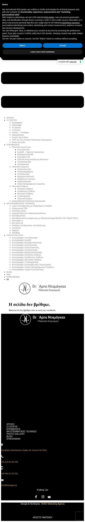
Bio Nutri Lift (17, 223)
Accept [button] (63, 45)
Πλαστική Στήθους (20, 186)
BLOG (9, 272)
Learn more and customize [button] (42, 52)
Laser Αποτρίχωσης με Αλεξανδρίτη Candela (32, 206)
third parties (49, 17)
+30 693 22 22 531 (9, 473)
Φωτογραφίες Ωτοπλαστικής (24, 245)
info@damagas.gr (9, 485)
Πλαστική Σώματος (20, 167)
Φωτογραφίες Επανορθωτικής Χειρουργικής (31, 264)
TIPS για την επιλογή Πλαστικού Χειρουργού (32, 140)
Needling (16, 233)
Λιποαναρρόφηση (25, 171)
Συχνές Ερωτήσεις (20, 137)
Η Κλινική (16, 130)
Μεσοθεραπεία (18, 215)
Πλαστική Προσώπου (21, 147)
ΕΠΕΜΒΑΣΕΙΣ (12, 144)
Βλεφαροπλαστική (25, 154)
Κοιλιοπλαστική (24, 169)
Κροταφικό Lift (23, 157)
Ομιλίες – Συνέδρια (20, 132)
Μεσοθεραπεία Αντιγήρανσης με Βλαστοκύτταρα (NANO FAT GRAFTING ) (45, 218)
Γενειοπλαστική (24, 162)
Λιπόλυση (16, 228)
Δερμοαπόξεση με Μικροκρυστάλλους (29, 213)
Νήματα (15, 230)
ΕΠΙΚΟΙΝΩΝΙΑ (13, 277)
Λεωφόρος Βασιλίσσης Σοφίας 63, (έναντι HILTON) (24, 450)
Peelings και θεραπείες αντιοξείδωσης (29, 225)
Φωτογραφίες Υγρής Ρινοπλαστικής (28, 269)
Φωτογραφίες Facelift (21, 240)
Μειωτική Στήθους (25, 193)
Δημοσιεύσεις (18, 135)
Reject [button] (22, 45)
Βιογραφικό (17, 122)
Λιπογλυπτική (23, 174)
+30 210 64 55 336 (9, 462)
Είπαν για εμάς (18, 142)
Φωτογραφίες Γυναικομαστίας (25, 262)
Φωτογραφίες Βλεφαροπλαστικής (27, 242)
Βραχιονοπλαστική (25, 176)
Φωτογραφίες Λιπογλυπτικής (25, 250)
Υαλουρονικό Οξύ (19, 208)
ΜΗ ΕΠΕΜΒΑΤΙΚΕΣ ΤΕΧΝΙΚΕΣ (20, 203)
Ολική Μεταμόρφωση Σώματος (31, 184)
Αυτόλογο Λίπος (19, 211)
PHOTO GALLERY (14, 235)
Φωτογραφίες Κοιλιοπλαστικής (25, 247)
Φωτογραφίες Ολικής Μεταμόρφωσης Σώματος (33, 267)
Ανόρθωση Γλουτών (26, 179)
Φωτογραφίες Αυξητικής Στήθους (26, 255)
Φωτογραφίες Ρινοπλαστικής (25, 238)
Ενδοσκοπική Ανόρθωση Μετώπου (32, 159)
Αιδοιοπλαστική (24, 181)
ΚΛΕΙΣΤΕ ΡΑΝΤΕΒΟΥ (42, 517)
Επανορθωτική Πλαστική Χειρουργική (28, 201)
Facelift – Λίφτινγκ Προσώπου (30, 152)
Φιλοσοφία (16, 125)
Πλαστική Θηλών (24, 198)
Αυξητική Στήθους (25, 189)
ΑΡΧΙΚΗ (10, 118)
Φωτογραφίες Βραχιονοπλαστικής (27, 252)
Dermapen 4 (17, 220)
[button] (42, 66)
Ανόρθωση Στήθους (26, 191)
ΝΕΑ (8, 274)
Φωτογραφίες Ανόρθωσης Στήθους (27, 257)
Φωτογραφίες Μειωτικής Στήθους (26, 260)
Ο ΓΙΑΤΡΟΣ (11, 120)
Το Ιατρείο (16, 127)
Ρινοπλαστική (23, 149)
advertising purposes (70, 23)
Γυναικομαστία (23, 196)
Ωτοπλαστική (23, 164)
